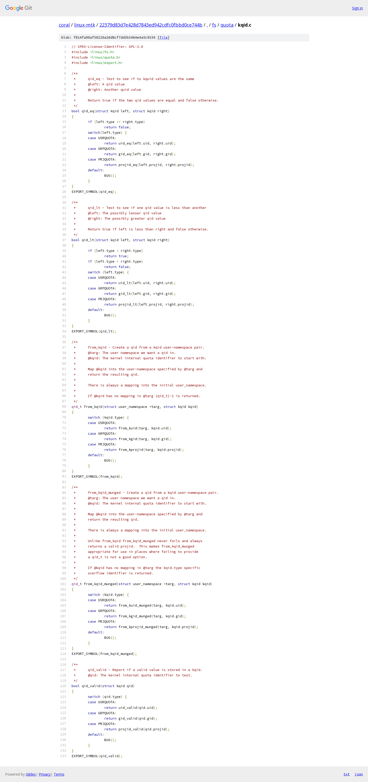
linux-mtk (84, 25)
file (163, 37)
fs (214, 25)
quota (227, 25)
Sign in (357, 8)
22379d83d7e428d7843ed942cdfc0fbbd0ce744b (150, 25)
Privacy (45, 774)
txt (346, 774)
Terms (59, 774)
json (359, 774)
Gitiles (31, 774)
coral (64, 25)
